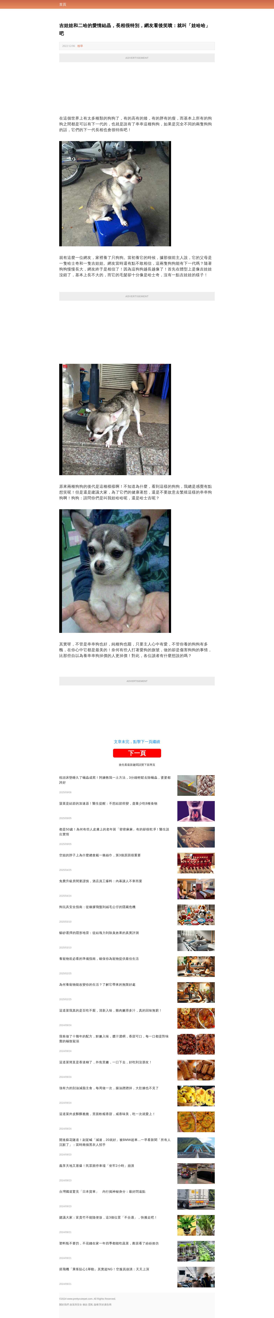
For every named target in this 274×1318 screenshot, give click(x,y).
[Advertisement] (137, 86)
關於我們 (64, 1304)
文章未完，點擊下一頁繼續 (137, 742)
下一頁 (137, 753)
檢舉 (80, 45)
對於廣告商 (105, 1304)
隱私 (90, 1304)
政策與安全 (76, 1304)
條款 (85, 1304)
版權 (96, 1304)
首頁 (62, 4)
